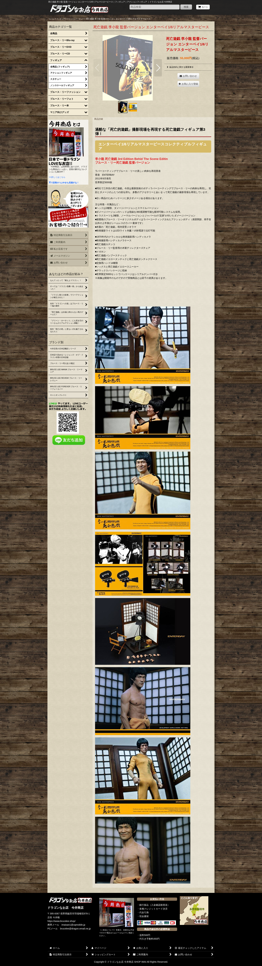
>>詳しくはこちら (57, 177)
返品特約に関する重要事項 (180, 67)
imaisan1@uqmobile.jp (73, 924)
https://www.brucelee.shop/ (61, 921)
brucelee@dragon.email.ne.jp (75, 928)
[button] (97, 67)
